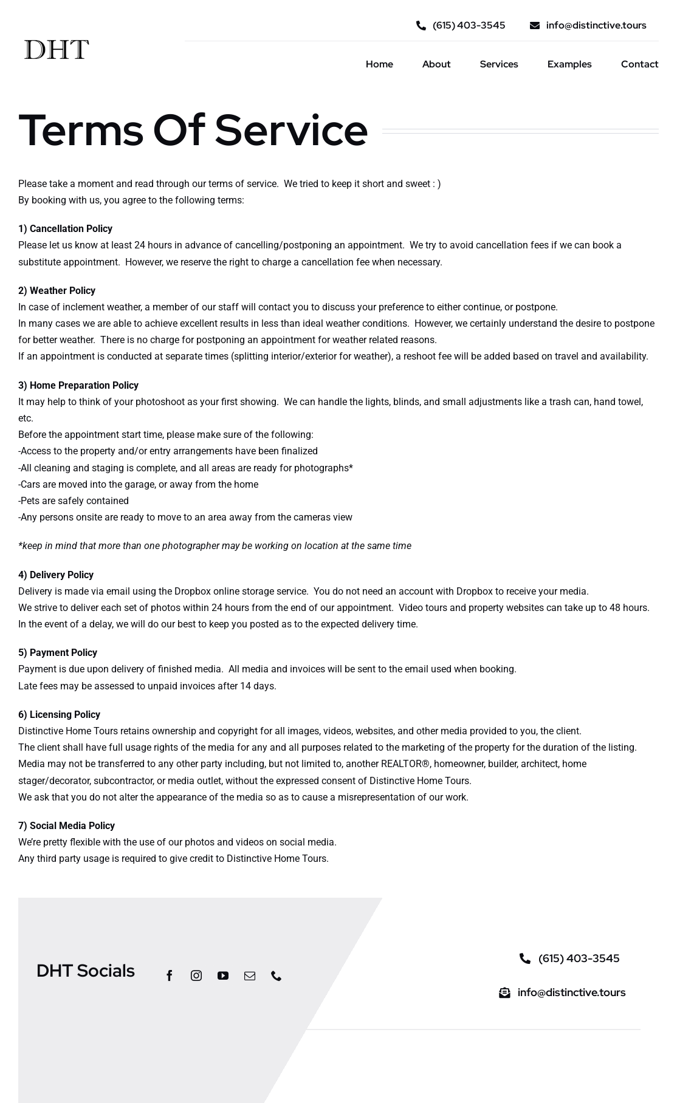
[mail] (249, 975)
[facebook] (169, 975)
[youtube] (223, 975)
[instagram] (196, 975)
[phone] (276, 975)
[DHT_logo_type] (56, 37)
